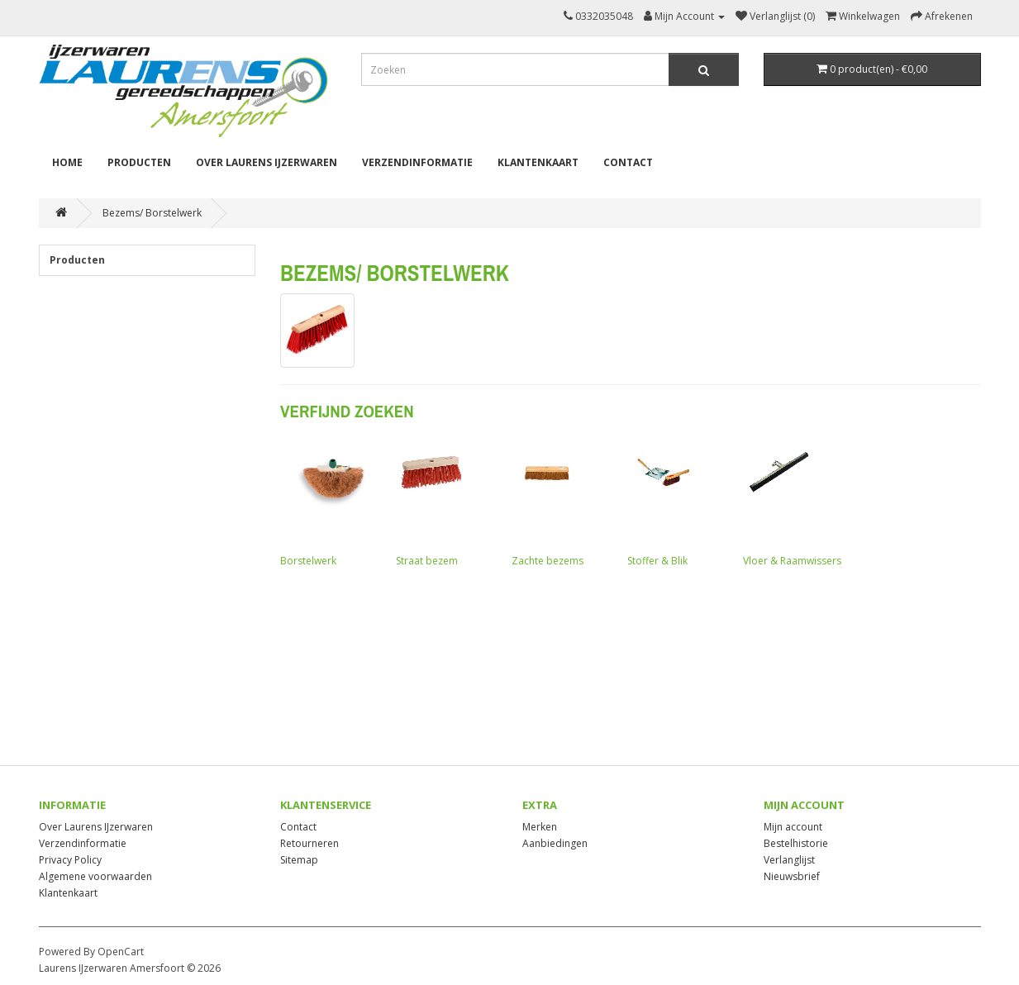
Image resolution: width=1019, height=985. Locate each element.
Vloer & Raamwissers (792, 502)
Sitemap (299, 860)
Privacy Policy (70, 860)
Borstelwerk (329, 502)
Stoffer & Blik (676, 502)
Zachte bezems (561, 502)
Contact (628, 162)
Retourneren (309, 843)
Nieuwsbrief (792, 876)
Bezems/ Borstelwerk (152, 213)
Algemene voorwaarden (95, 876)
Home (67, 162)
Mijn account (793, 827)
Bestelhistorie (796, 843)
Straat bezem (445, 502)
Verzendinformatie (417, 162)
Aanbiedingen (555, 843)
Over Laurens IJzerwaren (266, 162)
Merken (539, 827)
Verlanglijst (789, 860)
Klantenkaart (538, 162)
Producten (139, 162)
